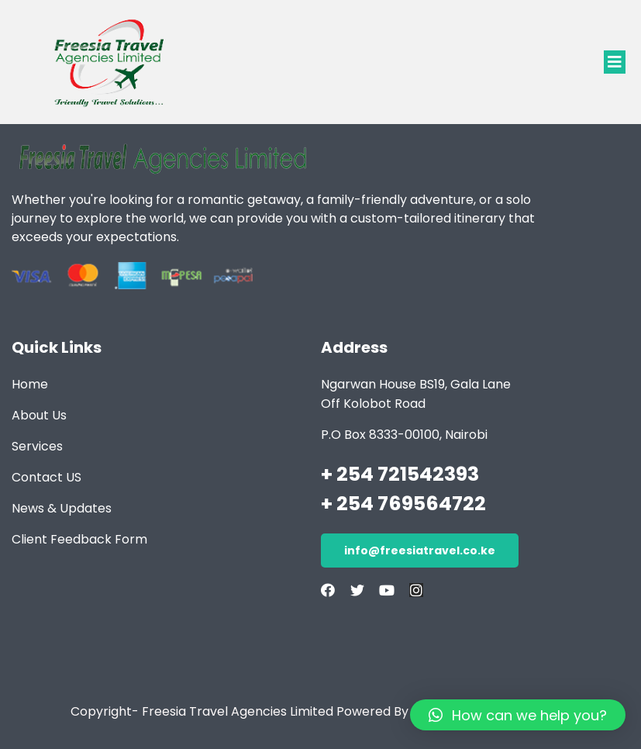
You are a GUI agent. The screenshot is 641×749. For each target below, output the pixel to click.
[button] (614, 62)
